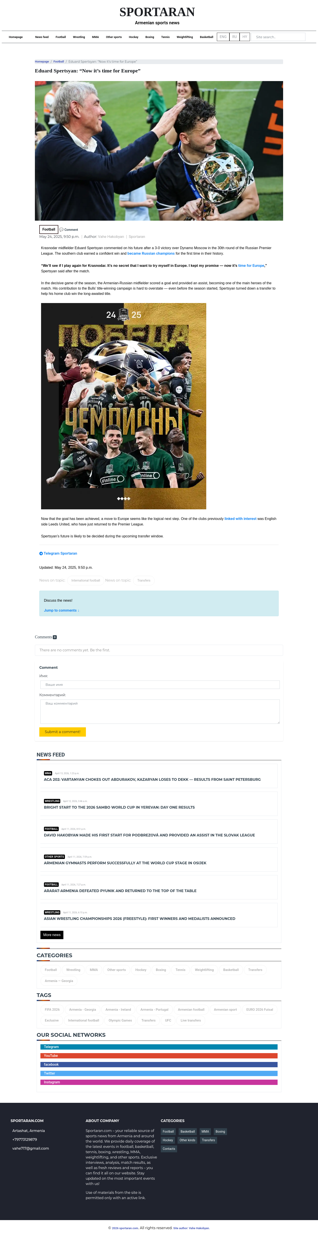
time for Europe (251, 265)
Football (61, 37)
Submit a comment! (62, 732)
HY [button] (244, 37)
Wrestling (79, 37)
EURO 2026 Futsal (259, 1010)
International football (86, 580)
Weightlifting (185, 37)
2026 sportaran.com (125, 1228)
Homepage (16, 37)
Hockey (133, 37)
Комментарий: (52, 695)
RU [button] (234, 37)
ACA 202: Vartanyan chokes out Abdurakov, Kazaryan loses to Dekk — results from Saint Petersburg (152, 779)
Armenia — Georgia (59, 981)
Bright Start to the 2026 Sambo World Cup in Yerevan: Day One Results (119, 807)
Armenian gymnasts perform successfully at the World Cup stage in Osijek (125, 863)
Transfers (143, 580)
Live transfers (191, 1020)
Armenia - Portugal (154, 1010)
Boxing (149, 37)
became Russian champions (151, 253)
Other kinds (187, 1140)
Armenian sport (225, 1010)
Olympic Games (120, 1020)
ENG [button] (223, 37)
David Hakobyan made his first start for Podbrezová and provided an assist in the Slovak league (149, 835)
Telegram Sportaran (60, 553)
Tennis (165, 37)
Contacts (169, 1149)
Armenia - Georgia (82, 1010)
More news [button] (52, 935)
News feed (42, 37)
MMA (95, 37)
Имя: (43, 676)
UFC (168, 1020)
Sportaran (137, 236)
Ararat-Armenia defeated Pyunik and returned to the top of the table (120, 891)
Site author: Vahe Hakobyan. (191, 1228)
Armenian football (191, 1010)
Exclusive (52, 1020)
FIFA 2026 (52, 1010)
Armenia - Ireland (118, 1010)
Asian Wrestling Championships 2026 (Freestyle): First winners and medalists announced (139, 919)
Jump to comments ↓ (62, 610)
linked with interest (241, 518)
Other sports (114, 37)
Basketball (206, 37)
